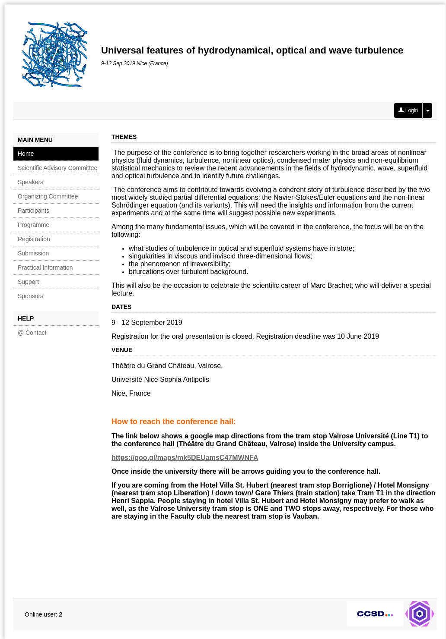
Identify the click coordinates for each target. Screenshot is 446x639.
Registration (34, 239)
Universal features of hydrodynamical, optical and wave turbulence (252, 50)
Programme (33, 224)
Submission (33, 253)
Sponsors (30, 296)
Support (28, 281)
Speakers (30, 182)
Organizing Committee (48, 196)
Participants (33, 210)
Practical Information (45, 267)
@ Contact (32, 332)
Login (408, 110)
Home (26, 153)
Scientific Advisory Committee (57, 167)
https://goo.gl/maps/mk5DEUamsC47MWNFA (185, 457)
